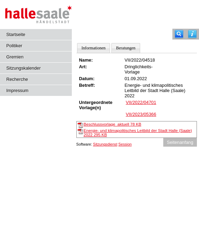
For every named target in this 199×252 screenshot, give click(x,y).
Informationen (94, 48)
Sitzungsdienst (105, 144)
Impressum (17, 90)
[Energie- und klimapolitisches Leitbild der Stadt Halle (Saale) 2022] (80, 131)
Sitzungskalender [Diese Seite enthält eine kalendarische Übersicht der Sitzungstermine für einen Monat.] (23, 68)
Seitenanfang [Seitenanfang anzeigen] (180, 142)
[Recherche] (179, 34)
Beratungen (125, 48)
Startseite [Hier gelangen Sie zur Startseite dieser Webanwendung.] (15, 34)
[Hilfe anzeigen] (192, 34)
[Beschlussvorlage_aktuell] (80, 124)
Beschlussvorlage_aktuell (113, 124)
